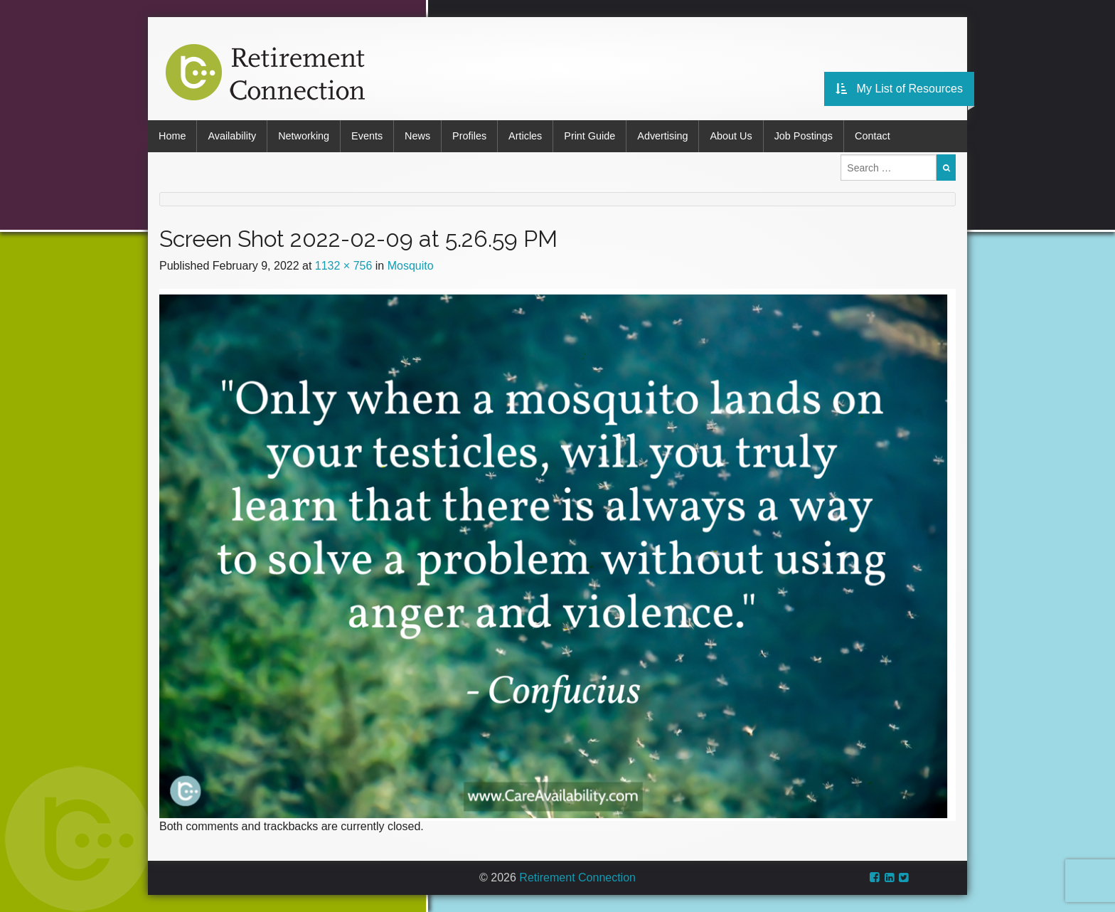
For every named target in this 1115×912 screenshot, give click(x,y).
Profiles (469, 136)
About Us (731, 136)
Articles (525, 136)
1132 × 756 (344, 266)
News (417, 136)
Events (367, 136)
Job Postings (803, 136)
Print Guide (589, 136)
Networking (303, 136)
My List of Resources (899, 89)
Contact (872, 136)
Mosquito (411, 266)
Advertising (662, 136)
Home (172, 136)
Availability (232, 136)
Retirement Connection (577, 877)
